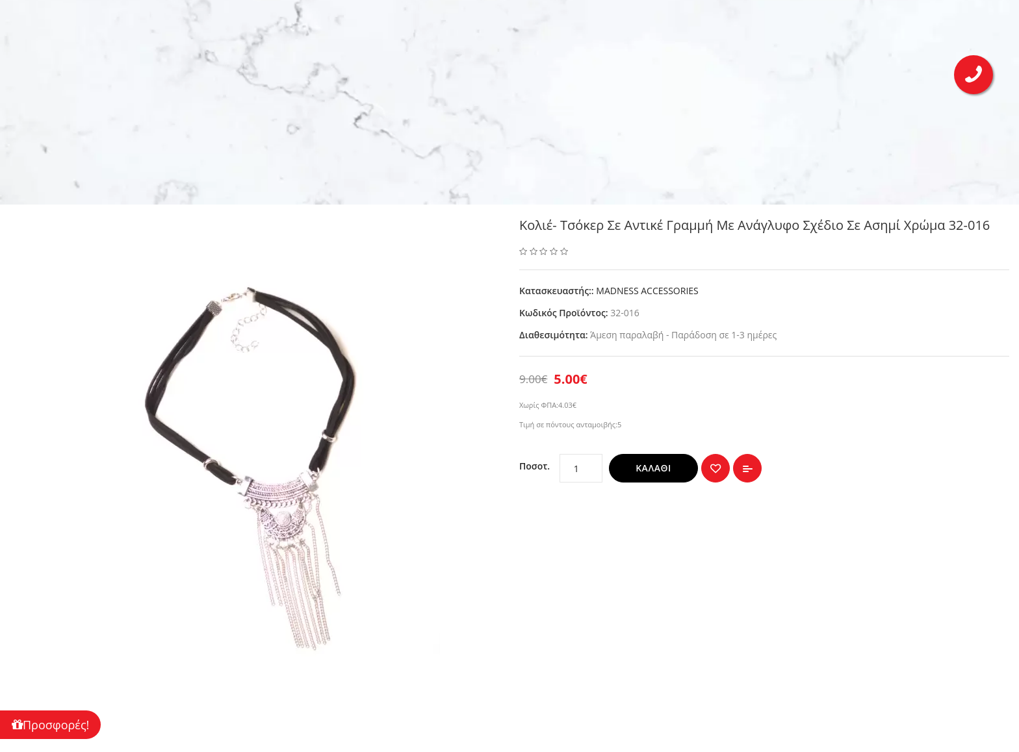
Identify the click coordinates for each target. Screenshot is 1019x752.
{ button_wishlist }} (715, 468)
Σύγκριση (747, 468)
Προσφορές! (50, 725)
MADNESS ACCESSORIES (647, 290)
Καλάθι (653, 468)
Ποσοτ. (534, 466)
